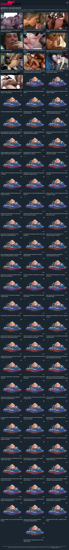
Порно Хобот (55, 547)
